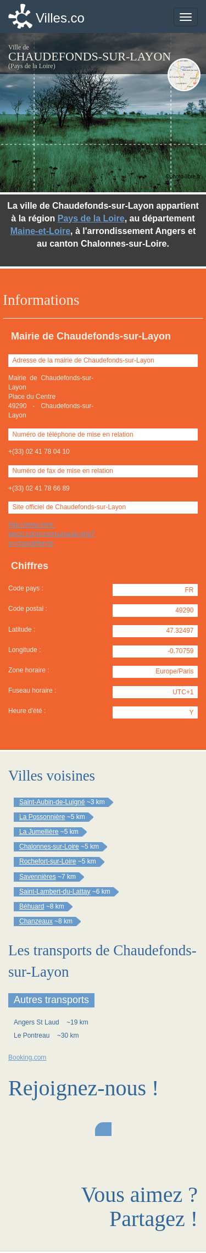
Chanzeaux (36, 921)
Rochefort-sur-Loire (47, 861)
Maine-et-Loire (40, 231)
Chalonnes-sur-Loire (49, 846)
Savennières (37, 877)
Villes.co (60, 17)
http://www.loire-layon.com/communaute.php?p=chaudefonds (51, 534)
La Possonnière (42, 817)
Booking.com (27, 1057)
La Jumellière (38, 832)
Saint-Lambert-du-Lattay (54, 891)
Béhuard (31, 906)
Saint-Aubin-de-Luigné (52, 802)
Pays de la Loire (91, 218)
